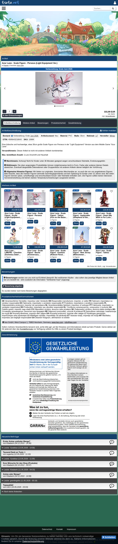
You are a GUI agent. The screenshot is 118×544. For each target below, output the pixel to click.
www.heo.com (57, 322)
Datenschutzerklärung (33, 541)
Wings (112, 136)
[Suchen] (113, 8)
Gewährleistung (74, 123)
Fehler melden (108, 130)
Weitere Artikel (29, 123)
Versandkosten (110, 116)
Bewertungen (43, 123)
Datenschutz (47, 529)
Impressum (71, 529)
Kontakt (59, 529)
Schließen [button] (108, 537)
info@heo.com (71, 322)
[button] (4, 8)
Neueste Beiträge (10, 436)
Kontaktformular (26, 329)
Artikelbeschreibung (12, 123)
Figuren (6, 65)
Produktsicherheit (58, 123)
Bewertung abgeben (12, 286)
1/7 (96, 136)
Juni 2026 (34, 136)
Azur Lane (20, 65)
